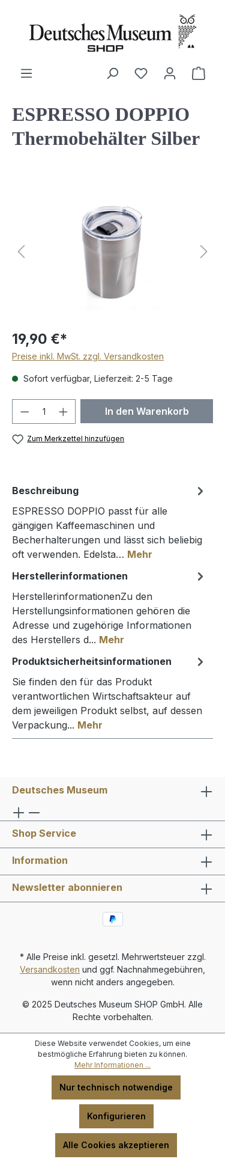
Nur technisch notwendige (116, 1087)
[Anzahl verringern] (24, 411)
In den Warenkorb (147, 411)
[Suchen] (112, 73)
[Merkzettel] (141, 73)
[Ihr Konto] (169, 73)
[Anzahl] (44, 411)
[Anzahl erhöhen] (63, 411)
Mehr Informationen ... (112, 1064)
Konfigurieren (116, 1116)
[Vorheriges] (21, 251)
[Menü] (26, 73)
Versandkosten (50, 969)
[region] (112, 251)
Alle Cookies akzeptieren (116, 1145)
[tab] (109, 521)
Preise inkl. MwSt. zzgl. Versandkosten (88, 356)
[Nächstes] (204, 251)
